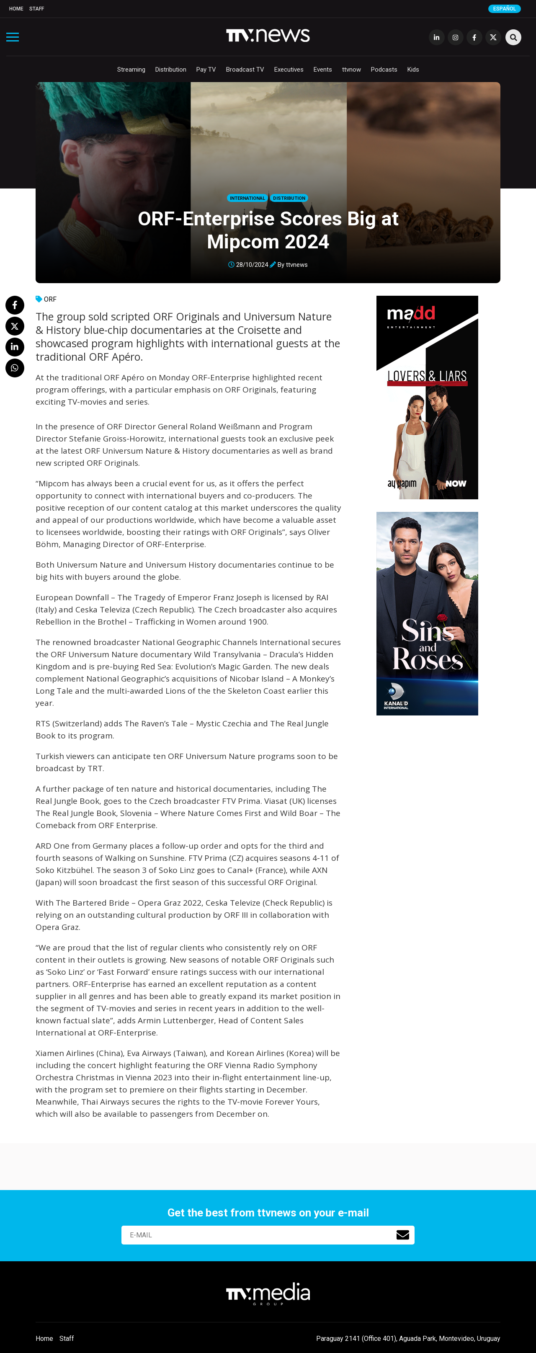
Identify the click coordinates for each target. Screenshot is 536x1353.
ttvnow (351, 69)
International (247, 198)
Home (16, 9)
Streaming (131, 69)
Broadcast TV (245, 69)
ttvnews (297, 265)
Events (323, 69)
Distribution (170, 69)
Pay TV (206, 69)
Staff (36, 9)
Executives (289, 69)
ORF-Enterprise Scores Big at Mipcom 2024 (268, 230)
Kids (413, 69)
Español (504, 9)
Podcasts (384, 69)
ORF (50, 299)
